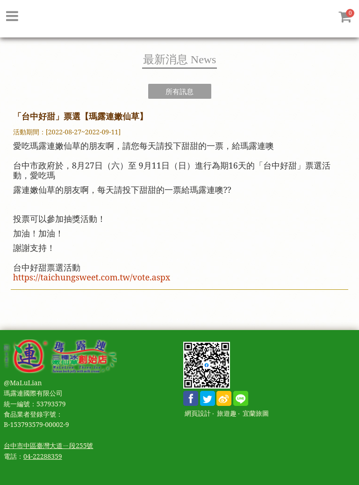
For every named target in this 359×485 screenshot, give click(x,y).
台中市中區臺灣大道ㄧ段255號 (48, 445)
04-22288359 (42, 456)
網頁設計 (198, 414)
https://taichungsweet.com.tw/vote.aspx (92, 277)
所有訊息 (179, 91)
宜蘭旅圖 (256, 414)
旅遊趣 (227, 414)
